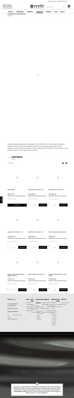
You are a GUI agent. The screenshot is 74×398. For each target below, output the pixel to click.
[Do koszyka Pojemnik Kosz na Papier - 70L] (43, 205)
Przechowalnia (35, 312)
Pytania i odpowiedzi (29, 307)
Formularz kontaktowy (50, 305)
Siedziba (54, 302)
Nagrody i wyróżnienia (50, 311)
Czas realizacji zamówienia (40, 311)
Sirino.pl (57, 334)
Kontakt (49, 302)
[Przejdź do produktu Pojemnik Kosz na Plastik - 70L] (58, 177)
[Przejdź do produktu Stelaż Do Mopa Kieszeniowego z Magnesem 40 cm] (17, 262)
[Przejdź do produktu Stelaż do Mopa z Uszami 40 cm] (37, 262)
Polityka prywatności (45, 303)
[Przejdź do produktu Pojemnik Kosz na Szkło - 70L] (17, 220)
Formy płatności (39, 306)
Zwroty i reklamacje (29, 303)
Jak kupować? (44, 307)
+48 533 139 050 (14, 315)
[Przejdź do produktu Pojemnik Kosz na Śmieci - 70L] (37, 220)
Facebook (59, 304)
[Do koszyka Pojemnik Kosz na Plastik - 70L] (63, 205)
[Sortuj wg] (15, 163)
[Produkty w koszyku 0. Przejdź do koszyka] (69, 6)
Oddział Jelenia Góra (54, 323)
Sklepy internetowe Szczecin (66, 334)
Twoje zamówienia (35, 305)
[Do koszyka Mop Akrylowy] (17, 205)
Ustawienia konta (34, 309)
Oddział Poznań (54, 319)
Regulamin (29, 310)
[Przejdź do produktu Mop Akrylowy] (17, 177)
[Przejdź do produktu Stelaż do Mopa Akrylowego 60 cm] (58, 220)
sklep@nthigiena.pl (8, 8)
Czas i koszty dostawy (39, 317)
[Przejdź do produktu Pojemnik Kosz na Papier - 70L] (37, 177)
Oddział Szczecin (54, 311)
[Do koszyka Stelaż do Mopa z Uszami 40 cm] (43, 289)
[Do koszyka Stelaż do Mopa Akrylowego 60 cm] (63, 247)
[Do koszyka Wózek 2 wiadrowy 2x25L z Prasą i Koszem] (63, 289)
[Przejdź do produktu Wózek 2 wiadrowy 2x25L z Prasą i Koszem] (58, 262)
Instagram (60, 306)
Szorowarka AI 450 (65, 303)
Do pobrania (44, 311)
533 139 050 (7, 6)
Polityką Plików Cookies (20, 391)
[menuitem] (11, 12)
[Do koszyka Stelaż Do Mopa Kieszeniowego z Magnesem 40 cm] (22, 289)
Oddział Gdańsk (54, 315)
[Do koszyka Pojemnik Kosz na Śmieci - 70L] (43, 247)
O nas (48, 308)
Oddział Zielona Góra (54, 306)
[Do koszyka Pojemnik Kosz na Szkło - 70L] (22, 247)
